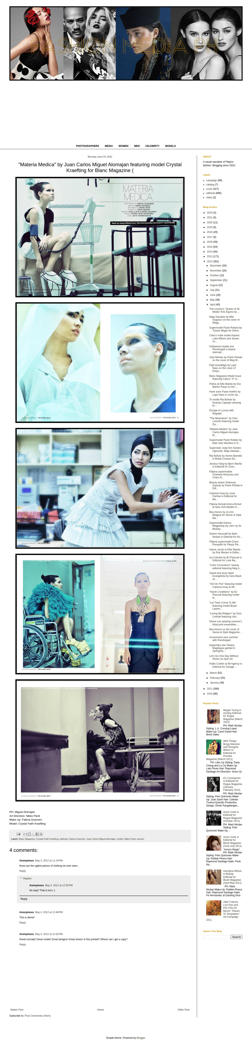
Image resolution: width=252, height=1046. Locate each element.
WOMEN (123, 146)
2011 (210, 688)
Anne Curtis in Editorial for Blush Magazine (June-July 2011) (232, 841)
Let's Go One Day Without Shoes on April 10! (223, 657)
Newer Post (16, 1009)
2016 (210, 241)
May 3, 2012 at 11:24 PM (48, 860)
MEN (137, 146)
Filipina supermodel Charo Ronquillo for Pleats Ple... (225, 543)
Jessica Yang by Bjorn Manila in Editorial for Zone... (225, 465)
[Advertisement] (126, 112)
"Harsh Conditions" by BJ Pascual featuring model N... (224, 594)
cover (209, 188)
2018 (210, 232)
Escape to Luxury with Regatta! (221, 412)
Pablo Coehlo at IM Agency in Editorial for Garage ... (225, 665)
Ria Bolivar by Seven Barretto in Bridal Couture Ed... (225, 457)
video (209, 197)
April (213, 304)
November (216, 270)
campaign (211, 180)
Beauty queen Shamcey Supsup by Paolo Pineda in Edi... (225, 485)
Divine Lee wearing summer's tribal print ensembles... (225, 623)
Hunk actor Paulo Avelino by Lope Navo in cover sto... (225, 393)
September (216, 280)
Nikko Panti (130, 839)
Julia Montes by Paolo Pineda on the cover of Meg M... (225, 359)
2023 (210, 212)
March (214, 672)
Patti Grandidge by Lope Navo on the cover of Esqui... (222, 368)
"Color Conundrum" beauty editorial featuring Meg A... (225, 567)
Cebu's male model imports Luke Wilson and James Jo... (224, 338)
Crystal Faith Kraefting (47, 839)
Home (100, 1009)
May (212, 299)
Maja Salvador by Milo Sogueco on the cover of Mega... (224, 319)
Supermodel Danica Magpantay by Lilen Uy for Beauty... (225, 525)
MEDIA (109, 146)
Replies (27, 878)
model (120, 839)
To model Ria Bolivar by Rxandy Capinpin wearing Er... (225, 402)
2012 (210, 261)
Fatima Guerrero (77, 839)
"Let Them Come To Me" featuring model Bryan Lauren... (223, 605)
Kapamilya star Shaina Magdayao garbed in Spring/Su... (222, 648)
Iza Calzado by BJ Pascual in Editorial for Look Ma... (225, 559)
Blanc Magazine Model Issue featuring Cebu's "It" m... (225, 377)
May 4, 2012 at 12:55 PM (58, 885)
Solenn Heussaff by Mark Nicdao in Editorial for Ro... (225, 535)
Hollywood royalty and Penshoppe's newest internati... (222, 349)
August (214, 285)
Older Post (184, 1009)
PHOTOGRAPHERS (87, 146)
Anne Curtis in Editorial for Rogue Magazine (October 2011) (232, 816)
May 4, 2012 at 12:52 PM (48, 934)
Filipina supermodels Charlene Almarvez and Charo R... (223, 474)
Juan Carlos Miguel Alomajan (101, 839)
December (216, 265)
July (212, 290)
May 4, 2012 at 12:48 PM (48, 912)
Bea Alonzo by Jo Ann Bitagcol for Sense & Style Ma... (225, 515)
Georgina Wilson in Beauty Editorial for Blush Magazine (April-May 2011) (232, 877)
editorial (63, 839)
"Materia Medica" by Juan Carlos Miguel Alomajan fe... (224, 432)
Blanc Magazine (27, 839)
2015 (210, 246)
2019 (210, 227)
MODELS (170, 146)
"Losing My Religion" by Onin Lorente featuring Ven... (225, 615)
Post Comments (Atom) (38, 1015)
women (140, 839)
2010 (210, 693)
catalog (210, 184)
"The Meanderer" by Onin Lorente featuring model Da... (224, 421)
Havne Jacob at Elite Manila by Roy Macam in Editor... (225, 551)
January (215, 682)
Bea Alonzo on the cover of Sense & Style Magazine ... (225, 631)
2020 (210, 222)
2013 (210, 256)
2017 (210, 237)
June (213, 295)
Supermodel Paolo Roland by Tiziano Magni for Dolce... (225, 329)
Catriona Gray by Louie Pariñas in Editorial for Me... (223, 496)
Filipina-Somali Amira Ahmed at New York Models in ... (225, 506)
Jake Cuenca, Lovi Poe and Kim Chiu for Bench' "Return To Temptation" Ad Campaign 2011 (223, 910)
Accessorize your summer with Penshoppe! (223, 639)
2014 (210, 251)
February (215, 677)
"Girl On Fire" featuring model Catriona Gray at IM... (225, 585)
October (215, 275)
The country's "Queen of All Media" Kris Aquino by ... (224, 310)
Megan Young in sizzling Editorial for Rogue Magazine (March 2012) (233, 716)
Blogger (141, 1037)
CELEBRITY (152, 146)
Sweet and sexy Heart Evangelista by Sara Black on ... (225, 576)
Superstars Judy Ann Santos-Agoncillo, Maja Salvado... (225, 449)
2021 (210, 217)
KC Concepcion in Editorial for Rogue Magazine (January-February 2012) (232, 784)
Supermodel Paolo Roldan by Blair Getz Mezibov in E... (225, 441)
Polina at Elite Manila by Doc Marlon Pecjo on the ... (225, 385)
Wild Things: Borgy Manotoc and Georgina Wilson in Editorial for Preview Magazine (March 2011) (223, 750)
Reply (22, 871)
